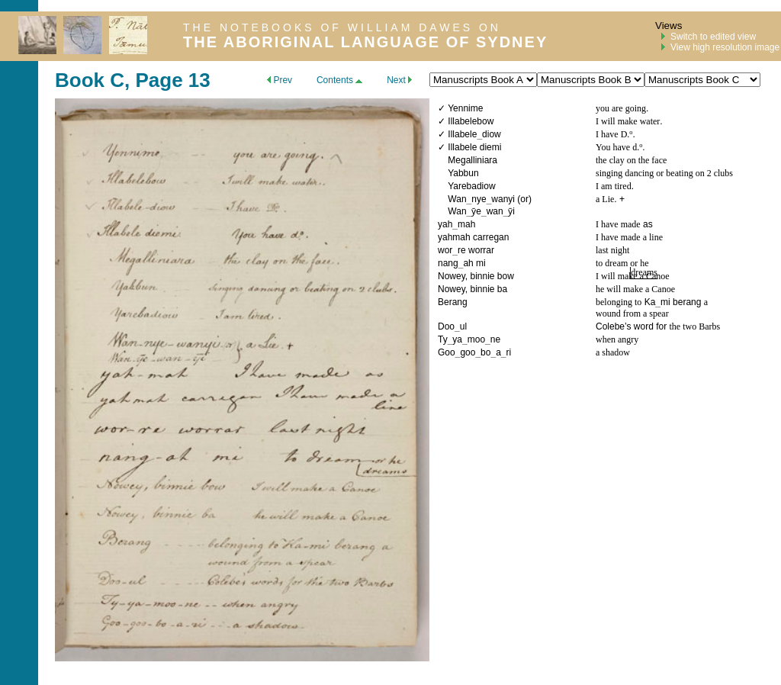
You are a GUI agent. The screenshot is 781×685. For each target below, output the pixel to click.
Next (399, 80)
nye (478, 199)
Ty (443, 339)
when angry (617, 339)
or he (639, 263)
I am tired (614, 186)
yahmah (454, 237)
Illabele (462, 134)
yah (445, 224)
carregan (491, 237)
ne (495, 339)
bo (485, 352)
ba (502, 289)
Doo (446, 326)
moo (476, 339)
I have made (618, 224)
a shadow (613, 352)
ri (509, 352)
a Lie (605, 199)
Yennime (465, 108)
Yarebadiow (471, 186)
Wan (457, 199)
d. (635, 147)
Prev (279, 80)
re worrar (476, 250)
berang (687, 302)
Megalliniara (472, 160)
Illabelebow (470, 121)
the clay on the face (631, 160)
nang (448, 263)
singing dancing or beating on (651, 173)
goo (467, 352)
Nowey (451, 276)
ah (468, 263)
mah (466, 224)
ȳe (476, 211)
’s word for (647, 326)
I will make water (628, 121)
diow (491, 134)
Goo (446, 352)
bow (505, 276)
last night (612, 250)
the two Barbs (695, 326)
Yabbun (463, 173)
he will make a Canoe (635, 289)
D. (625, 134)
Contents (339, 80)
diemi (491, 147)
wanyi (503, 199)
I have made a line (629, 237)
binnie (482, 276)
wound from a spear (632, 313)
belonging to (618, 302)
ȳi (511, 211)
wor (445, 250)
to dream (613, 263)
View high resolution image (724, 47)
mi (481, 263)
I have (608, 134)
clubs (722, 173)
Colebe (610, 326)
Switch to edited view (713, 36)
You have (614, 147)
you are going (621, 108)
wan (495, 211)
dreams (644, 272)
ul (463, 326)
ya (457, 339)
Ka (650, 302)
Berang (453, 302)
